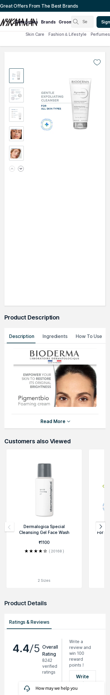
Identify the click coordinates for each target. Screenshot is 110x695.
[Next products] (100, 527)
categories (26, 21)
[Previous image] (12, 169)
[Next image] (21, 169)
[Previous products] (9, 527)
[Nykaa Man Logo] (6, 20)
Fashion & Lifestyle (67, 34)
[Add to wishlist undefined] (97, 62)
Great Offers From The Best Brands (39, 6)
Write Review (82, 680)
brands (48, 21)
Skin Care (35, 34)
